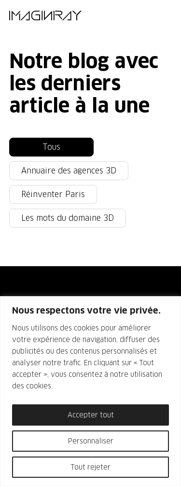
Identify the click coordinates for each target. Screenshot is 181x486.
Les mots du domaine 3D (67, 218)
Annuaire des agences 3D (68, 171)
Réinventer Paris (53, 194)
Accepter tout (91, 415)
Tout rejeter (91, 467)
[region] (90, 391)
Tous (51, 147)
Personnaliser (90, 441)
